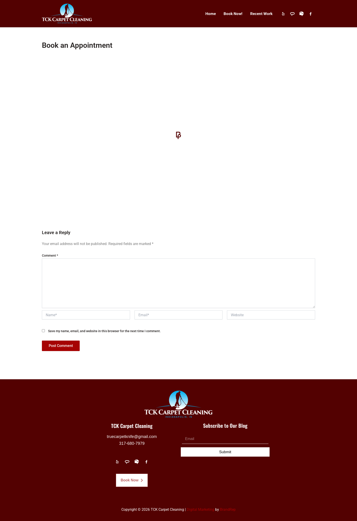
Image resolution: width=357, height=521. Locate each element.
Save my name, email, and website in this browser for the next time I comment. (104, 331)
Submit (225, 452)
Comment (50, 255)
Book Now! (233, 13)
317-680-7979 (132, 443)
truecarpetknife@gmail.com (132, 436)
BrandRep (228, 509)
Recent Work (261, 13)
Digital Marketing (200, 509)
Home (210, 13)
